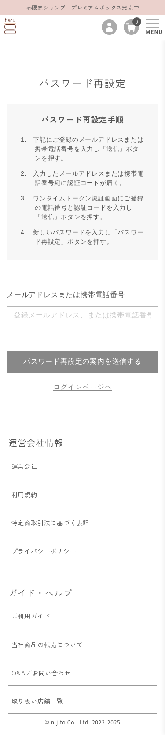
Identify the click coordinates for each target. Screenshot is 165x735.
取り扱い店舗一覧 (37, 701)
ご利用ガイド (31, 615)
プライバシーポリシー (44, 551)
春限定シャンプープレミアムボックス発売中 (82, 7)
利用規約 (24, 494)
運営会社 (24, 466)
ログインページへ (82, 386)
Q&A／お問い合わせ (41, 672)
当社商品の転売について (47, 644)
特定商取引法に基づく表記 (50, 522)
